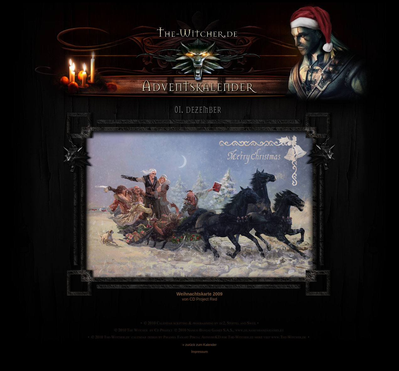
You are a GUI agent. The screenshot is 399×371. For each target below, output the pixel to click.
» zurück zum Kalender (199, 345)
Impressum (199, 351)
